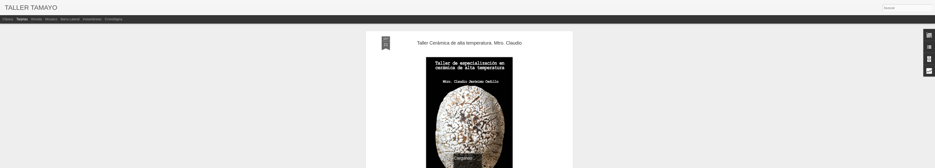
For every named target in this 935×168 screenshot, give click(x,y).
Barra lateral (70, 19)
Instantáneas (92, 19)
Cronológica (113, 19)
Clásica (7, 19)
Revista (36, 19)
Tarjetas (22, 19)
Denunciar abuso (516, 165)
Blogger (500, 165)
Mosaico (51, 19)
